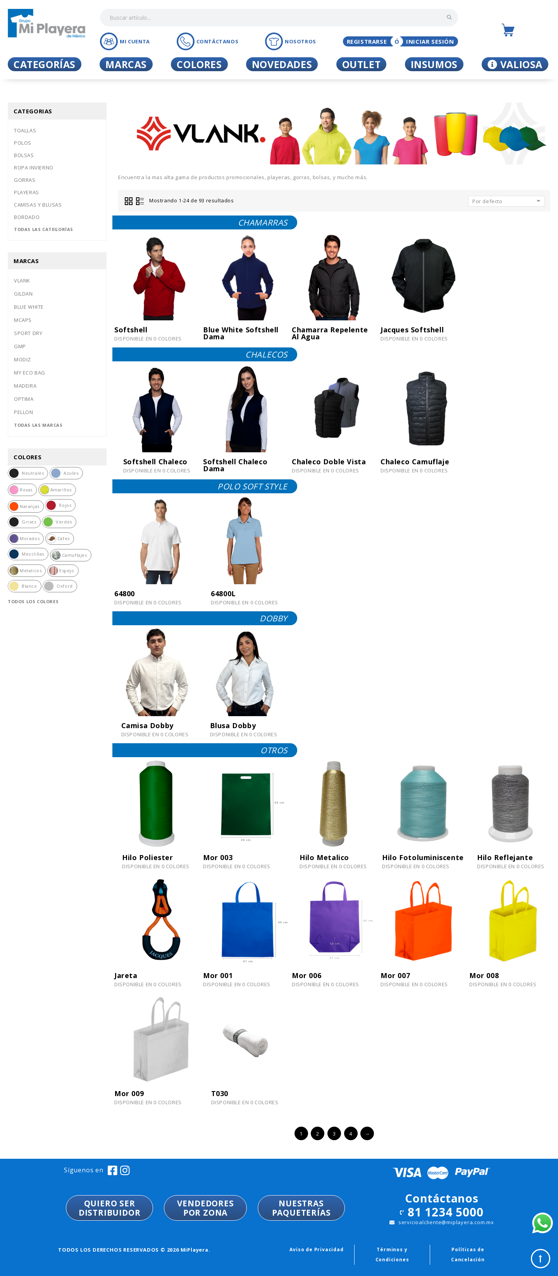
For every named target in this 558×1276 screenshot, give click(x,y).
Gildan (23, 293)
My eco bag (29, 372)
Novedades (282, 64)
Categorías (45, 64)
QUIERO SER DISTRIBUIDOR (110, 1208)
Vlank (22, 280)
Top (540, 1258)
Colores (199, 64)
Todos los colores (33, 601)
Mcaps (23, 319)
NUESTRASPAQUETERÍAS (301, 1208)
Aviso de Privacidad (316, 1249)
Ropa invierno (33, 167)
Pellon (23, 412)
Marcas (126, 64)
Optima (24, 398)
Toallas (25, 130)
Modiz (22, 359)
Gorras (25, 179)
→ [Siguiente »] (367, 1133)
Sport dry (28, 333)
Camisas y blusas (38, 204)
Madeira (25, 385)
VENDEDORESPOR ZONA (205, 1208)
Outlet (361, 64)
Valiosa (514, 64)
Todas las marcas (38, 425)
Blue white (29, 306)
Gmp (20, 346)
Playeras (26, 192)
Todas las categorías (43, 229)
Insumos (434, 64)
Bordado (27, 217)
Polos (22, 142)
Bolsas (24, 155)
